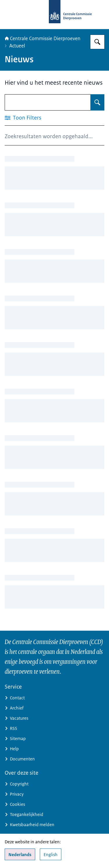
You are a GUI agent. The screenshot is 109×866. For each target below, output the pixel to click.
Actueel (17, 45)
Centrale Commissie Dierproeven (43, 38)
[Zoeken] (97, 42)
